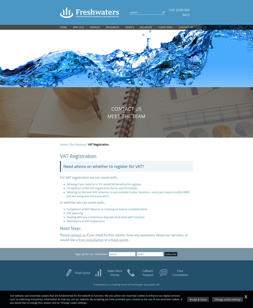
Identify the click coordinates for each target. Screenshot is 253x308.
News (128, 27)
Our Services (78, 144)
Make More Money (108, 273)
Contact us (186, 27)
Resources (112, 27)
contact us (78, 235)
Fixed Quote (77, 273)
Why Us (77, 27)
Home (63, 27)
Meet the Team (126, 116)
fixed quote (119, 240)
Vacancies (146, 27)
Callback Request (140, 273)
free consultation (91, 240)
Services (95, 27)
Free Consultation (174, 273)
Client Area (165, 27)
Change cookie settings (228, 299)
